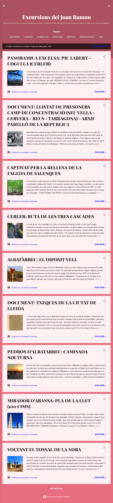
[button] (104, 57)
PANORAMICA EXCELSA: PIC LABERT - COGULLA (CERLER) (49, 61)
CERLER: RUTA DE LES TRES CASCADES (50, 216)
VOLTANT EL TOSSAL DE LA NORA (44, 449)
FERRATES (28, 37)
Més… (101, 37)
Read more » (100, 92)
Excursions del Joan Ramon (56, 17)
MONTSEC (71, 37)
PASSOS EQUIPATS (87, 37)
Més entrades (56, 489)
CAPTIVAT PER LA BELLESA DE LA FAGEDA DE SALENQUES (44, 170)
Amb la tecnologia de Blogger (56, 497)
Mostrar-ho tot (99, 46)
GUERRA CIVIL (43, 37)
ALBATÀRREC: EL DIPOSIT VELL (42, 259)
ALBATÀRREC (14, 37)
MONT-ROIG (58, 37)
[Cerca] (109, 6)
